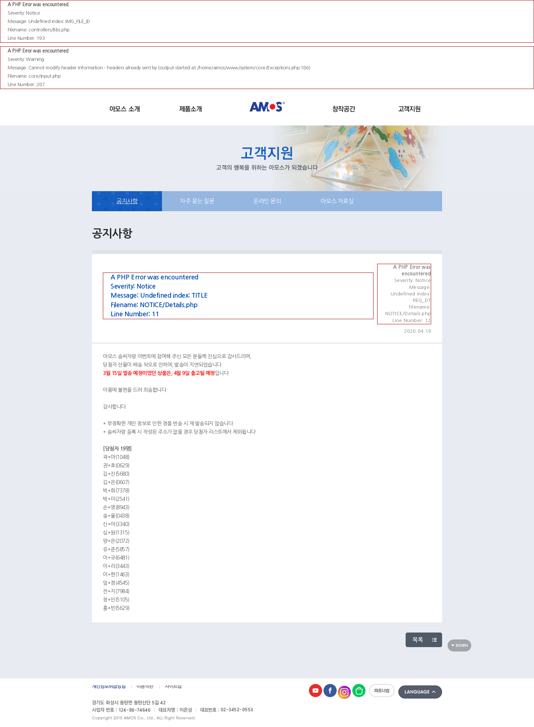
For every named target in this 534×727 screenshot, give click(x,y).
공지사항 (127, 201)
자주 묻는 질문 (197, 201)
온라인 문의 (267, 201)
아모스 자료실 (337, 201)
